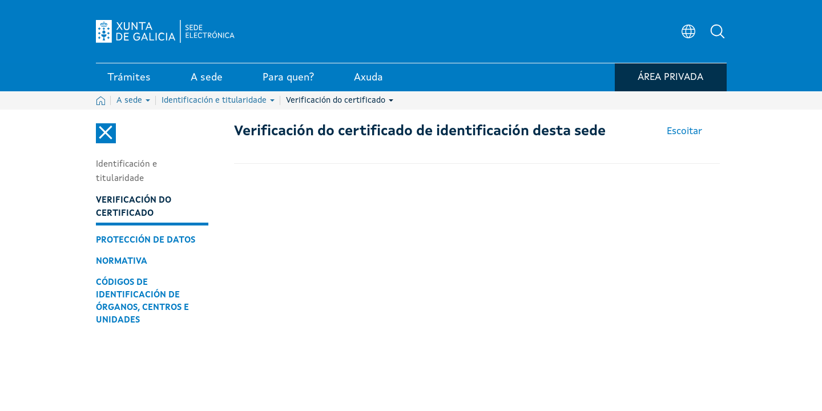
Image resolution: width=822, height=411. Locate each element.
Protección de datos (145, 240)
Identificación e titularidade (218, 100)
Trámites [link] (129, 79)
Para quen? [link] (288, 79)
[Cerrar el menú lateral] (106, 133)
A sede (133, 100)
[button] (718, 32)
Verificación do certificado (339, 100)
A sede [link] (207, 79)
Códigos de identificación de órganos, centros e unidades (142, 301)
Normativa (121, 261)
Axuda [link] (368, 79)
